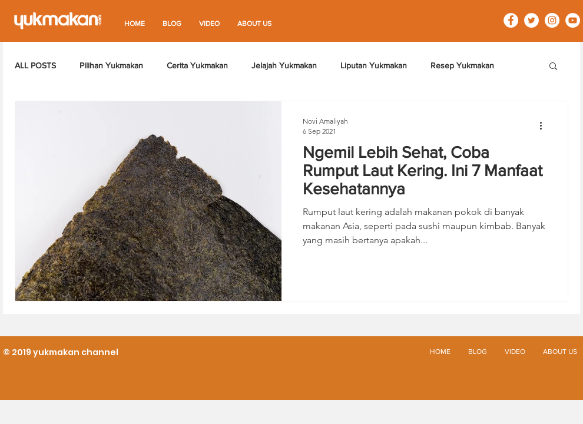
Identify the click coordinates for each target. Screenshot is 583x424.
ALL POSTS (35, 65)
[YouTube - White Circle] (572, 20)
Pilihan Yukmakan (111, 65)
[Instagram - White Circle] (552, 20)
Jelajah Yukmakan (284, 65)
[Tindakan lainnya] (545, 125)
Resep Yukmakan (462, 65)
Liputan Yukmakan (373, 65)
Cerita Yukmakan (197, 65)
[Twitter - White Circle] (531, 20)
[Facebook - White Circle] (511, 20)
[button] (553, 67)
